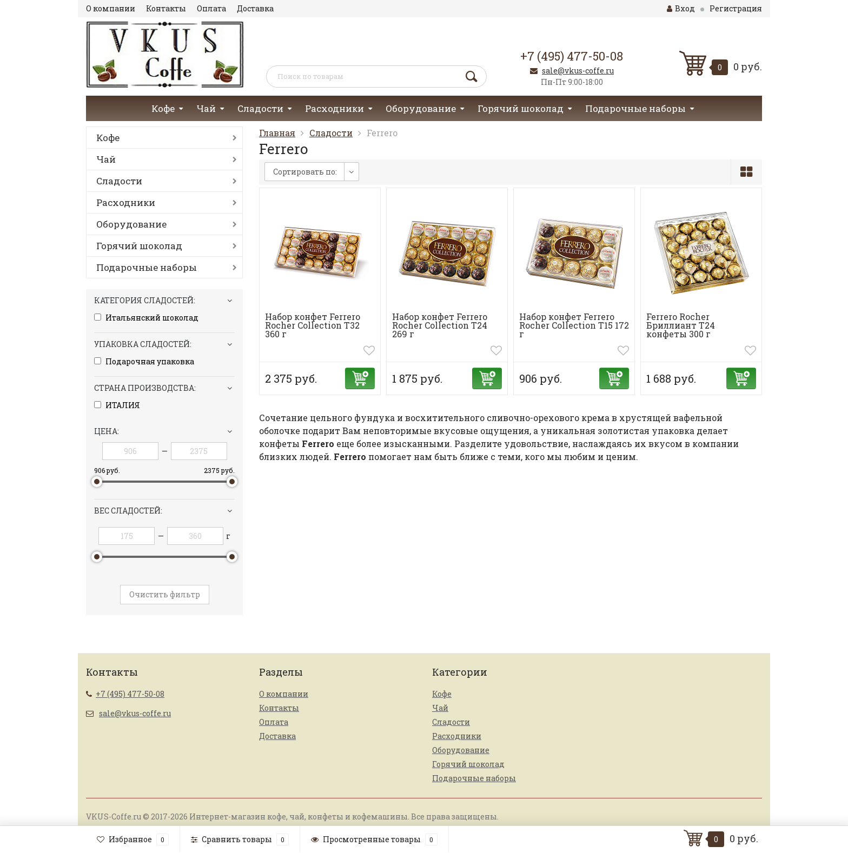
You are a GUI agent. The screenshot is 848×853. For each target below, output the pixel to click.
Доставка (255, 8)
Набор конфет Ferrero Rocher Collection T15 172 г (574, 325)
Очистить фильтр (164, 594)
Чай (206, 108)
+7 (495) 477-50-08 (571, 56)
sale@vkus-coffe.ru (578, 70)
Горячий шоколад (521, 108)
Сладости (260, 108)
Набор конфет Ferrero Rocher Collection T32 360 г (312, 325)
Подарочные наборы (635, 108)
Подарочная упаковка (144, 361)
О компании (110, 8)
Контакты (166, 8)
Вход (681, 8)
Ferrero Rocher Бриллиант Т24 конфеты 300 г (680, 325)
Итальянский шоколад (146, 318)
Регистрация (736, 8)
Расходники (334, 108)
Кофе (163, 108)
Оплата (211, 8)
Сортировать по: (305, 171)
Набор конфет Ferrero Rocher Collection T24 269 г (439, 325)
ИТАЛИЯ (117, 405)
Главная (277, 132)
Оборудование (421, 108)
